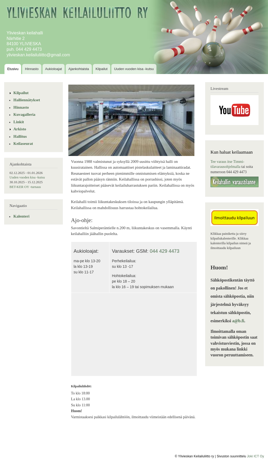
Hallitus (20, 136)
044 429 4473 (164, 251)
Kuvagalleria (24, 114)
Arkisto (19, 129)
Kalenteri (21, 216)
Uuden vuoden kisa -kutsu (134, 69)
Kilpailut (101, 69)
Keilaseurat (23, 143)
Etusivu (12, 69)
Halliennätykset (26, 100)
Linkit (18, 122)
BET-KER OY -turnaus (25, 187)
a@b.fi (238, 321)
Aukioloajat (53, 69)
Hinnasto (32, 69)
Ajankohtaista (78, 69)
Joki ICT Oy (255, 456)
